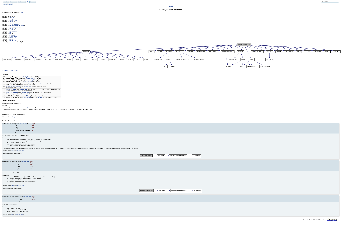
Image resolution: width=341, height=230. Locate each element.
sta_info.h (12, 31)
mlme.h (11, 44)
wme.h (10, 38)
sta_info (40, 88)
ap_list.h (12, 39)
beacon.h (11, 23)
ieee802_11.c (13, 122)
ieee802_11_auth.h (15, 30)
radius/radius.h (14, 26)
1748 (12, 191)
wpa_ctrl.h (12, 46)
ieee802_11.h (13, 22)
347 (12, 220)
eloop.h (11, 18)
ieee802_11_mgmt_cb (12, 98)
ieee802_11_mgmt (11, 95)
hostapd (171, 6)
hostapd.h (12, 20)
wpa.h (10, 36)
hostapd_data (27, 82)
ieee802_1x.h (13, 35)
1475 (12, 156)
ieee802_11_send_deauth (13, 92)
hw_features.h (13, 25)
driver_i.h (12, 43)
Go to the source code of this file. (10, 76)
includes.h (12, 15)
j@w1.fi (29, 112)
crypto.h (11, 33)
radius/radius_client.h (16, 28)
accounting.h (13, 41)
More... (22, 12)
